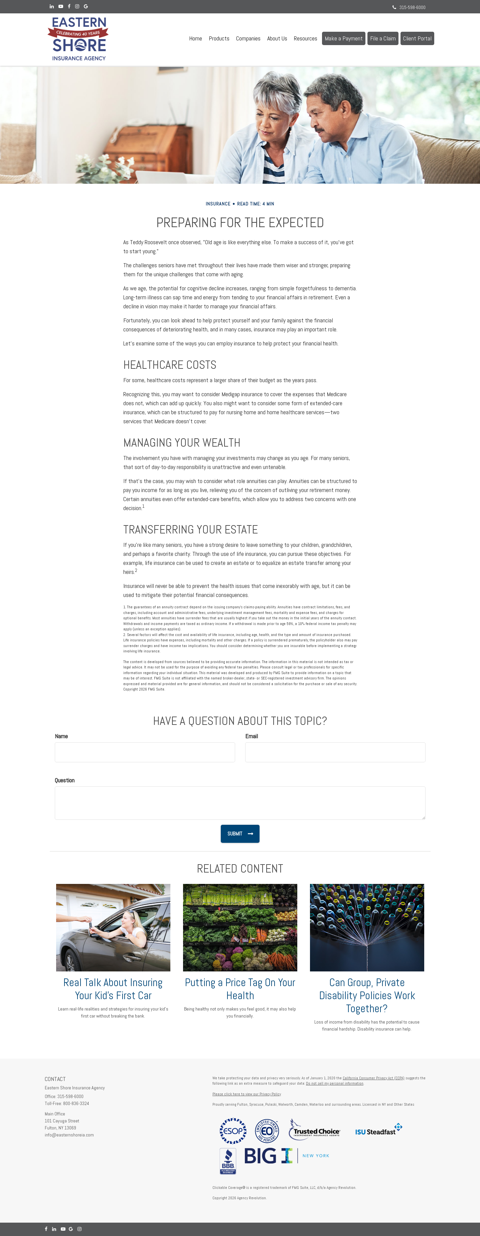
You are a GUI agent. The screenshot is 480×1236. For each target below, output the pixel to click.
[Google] (86, 6)
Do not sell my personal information (334, 1083)
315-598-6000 (409, 7)
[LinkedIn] (52, 6)
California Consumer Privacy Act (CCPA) (374, 1078)
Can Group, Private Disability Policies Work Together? (367, 995)
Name (61, 736)
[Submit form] (240, 834)
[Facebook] (69, 6)
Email (251, 736)
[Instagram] (77, 6)
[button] (219, 38)
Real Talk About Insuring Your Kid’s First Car (113, 988)
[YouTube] (60, 6)
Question (64, 780)
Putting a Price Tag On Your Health (240, 988)
